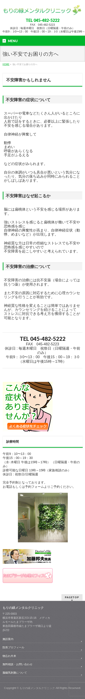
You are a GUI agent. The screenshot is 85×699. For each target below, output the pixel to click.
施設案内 (7, 639)
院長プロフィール (13, 647)
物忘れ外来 (9, 656)
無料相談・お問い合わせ (17, 664)
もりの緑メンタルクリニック (37, 688)
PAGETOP (72, 597)
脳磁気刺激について (14, 672)
